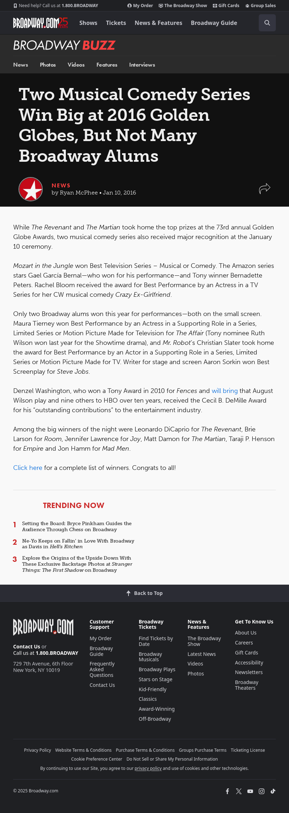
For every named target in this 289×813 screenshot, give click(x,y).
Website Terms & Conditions (83, 750)
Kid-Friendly (153, 689)
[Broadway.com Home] (40, 22)
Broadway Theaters (246, 685)
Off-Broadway (155, 718)
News (20, 64)
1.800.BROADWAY (55, 6)
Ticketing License (248, 750)
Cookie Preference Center (96, 759)
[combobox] (264, 22)
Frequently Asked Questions (102, 669)
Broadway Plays (157, 669)
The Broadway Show (183, 6)
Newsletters (249, 672)
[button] (264, 192)
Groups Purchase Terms (203, 750)
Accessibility (249, 662)
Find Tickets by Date (156, 641)
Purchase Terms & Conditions (145, 750)
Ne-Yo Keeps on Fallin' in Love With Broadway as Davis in (78, 544)
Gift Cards (226, 6)
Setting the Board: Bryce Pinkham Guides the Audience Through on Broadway (77, 527)
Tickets (116, 23)
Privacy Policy (37, 750)
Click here (27, 468)
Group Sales (260, 6)
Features (106, 64)
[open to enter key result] (267, 22)
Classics (148, 698)
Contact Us (26, 646)
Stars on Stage (156, 679)
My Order (140, 6)
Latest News (202, 654)
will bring (225, 391)
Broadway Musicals (150, 657)
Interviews (142, 64)
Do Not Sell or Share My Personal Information (172, 759)
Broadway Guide (214, 23)
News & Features (158, 23)
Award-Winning (157, 708)
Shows (88, 23)
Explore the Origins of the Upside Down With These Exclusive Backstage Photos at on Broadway (77, 564)
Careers (244, 642)
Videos (76, 64)
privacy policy (148, 768)
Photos (48, 64)
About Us (245, 632)
